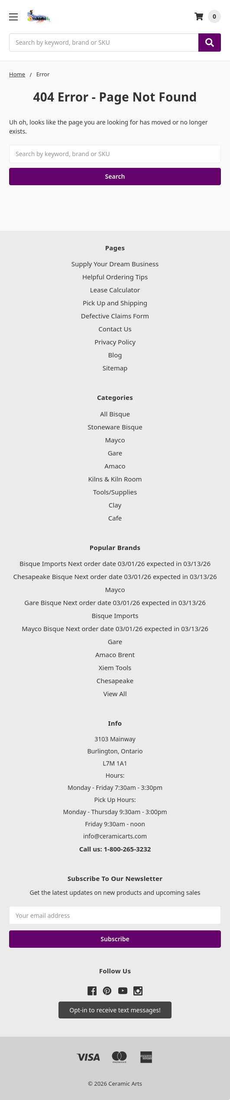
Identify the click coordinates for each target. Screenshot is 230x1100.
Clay (115, 505)
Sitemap (115, 367)
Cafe (115, 518)
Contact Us (114, 328)
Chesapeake (115, 680)
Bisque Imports (115, 615)
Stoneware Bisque (114, 426)
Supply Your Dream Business (115, 263)
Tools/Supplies (115, 492)
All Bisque (115, 413)
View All (114, 693)
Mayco (115, 439)
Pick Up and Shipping (115, 302)
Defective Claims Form (115, 315)
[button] (114, 1010)
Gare (115, 453)
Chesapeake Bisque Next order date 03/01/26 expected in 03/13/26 (115, 576)
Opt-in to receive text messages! (114, 1010)
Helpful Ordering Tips (115, 276)
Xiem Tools (115, 667)
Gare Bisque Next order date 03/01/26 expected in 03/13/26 (114, 602)
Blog (115, 354)
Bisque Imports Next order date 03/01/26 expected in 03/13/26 (115, 563)
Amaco (114, 466)
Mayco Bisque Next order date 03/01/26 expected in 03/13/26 (115, 628)
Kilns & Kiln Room (115, 479)
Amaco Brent (115, 654)
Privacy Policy (115, 341)
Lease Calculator (115, 289)
